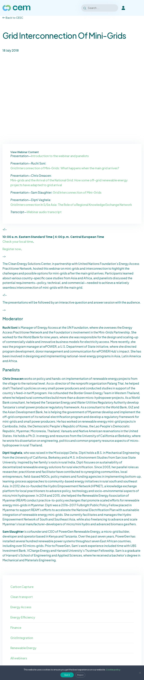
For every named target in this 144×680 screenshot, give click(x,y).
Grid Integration (21, 638)
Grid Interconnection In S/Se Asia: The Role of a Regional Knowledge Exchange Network (71, 204)
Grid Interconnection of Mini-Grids (77, 192)
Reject (80, 675)
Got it (67, 675)
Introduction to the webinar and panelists (60, 156)
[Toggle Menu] (137, 8)
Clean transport (21, 597)
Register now (11, 249)
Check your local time (17, 241)
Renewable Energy (23, 648)
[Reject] (140, 672)
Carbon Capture (21, 587)
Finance (15, 627)
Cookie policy (113, 669)
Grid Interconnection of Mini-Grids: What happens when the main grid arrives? (64, 168)
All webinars (18, 658)
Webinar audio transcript (44, 212)
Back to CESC (12, 17)
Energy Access (20, 607)
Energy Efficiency (22, 617)
